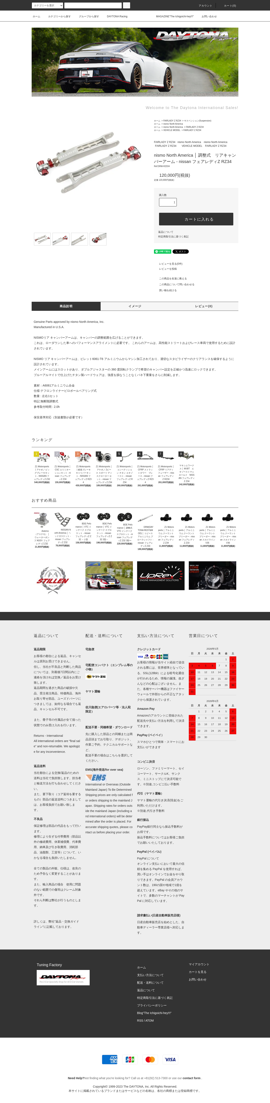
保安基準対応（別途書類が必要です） (59, 417)
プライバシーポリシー (152, 1005)
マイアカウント (199, 964)
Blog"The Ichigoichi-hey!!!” (154, 1013)
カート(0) (227, 5)
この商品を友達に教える (170, 278)
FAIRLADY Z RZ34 (172, 121)
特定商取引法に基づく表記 (173, 236)
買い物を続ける (165, 290)
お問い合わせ (207, 16)
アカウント (203, 5)
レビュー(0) (204, 306)
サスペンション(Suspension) (197, 121)
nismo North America (173, 124)
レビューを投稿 (165, 268)
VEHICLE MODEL (171, 130)
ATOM (150, 1020)
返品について (165, 231)
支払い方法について (150, 975)
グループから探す (86, 16)
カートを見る (198, 972)
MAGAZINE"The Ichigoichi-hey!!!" (172, 16)
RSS (140, 1020)
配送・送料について (150, 982)
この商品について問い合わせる (174, 284)
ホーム (36, 16)
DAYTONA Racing (114, 16)
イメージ (135, 306)
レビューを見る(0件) (168, 263)
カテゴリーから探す (57, 16)
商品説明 (66, 306)
